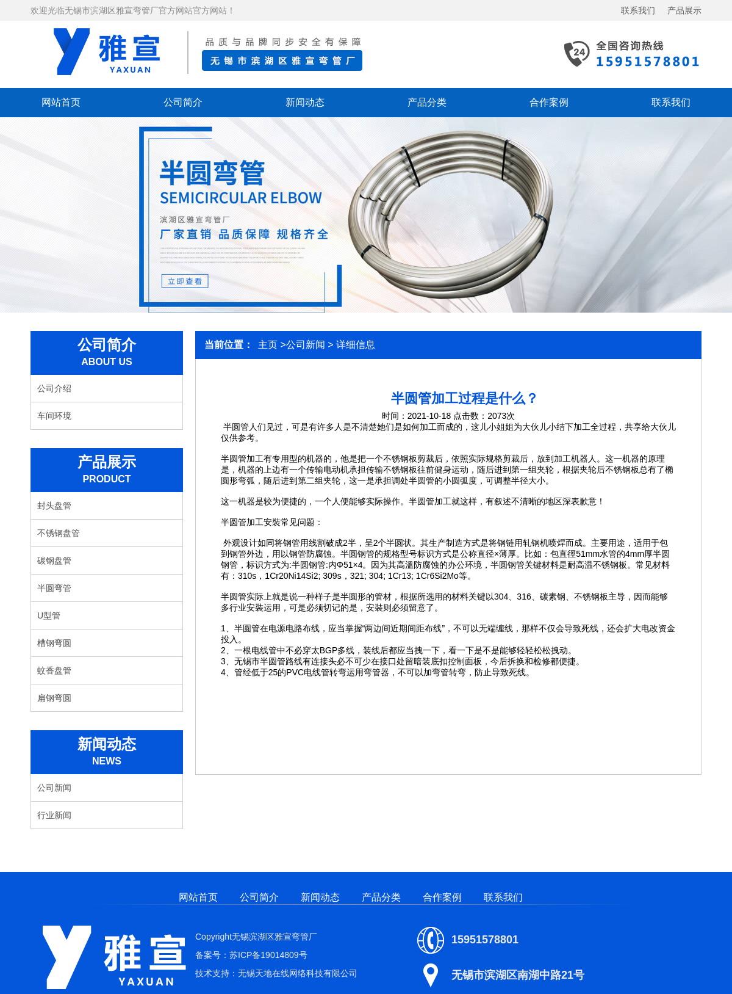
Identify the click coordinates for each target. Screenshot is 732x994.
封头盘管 (54, 505)
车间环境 (54, 416)
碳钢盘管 (54, 560)
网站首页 (61, 102)
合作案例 (549, 102)
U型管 (48, 615)
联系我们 (638, 10)
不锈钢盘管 (58, 533)
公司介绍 (54, 388)
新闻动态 (305, 102)
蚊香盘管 (54, 670)
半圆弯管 (54, 588)
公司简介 (183, 102)
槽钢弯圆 (54, 643)
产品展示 (684, 10)
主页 (268, 344)
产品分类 (427, 102)
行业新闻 (54, 815)
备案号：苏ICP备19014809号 (251, 955)
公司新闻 (54, 788)
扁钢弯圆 (54, 698)
